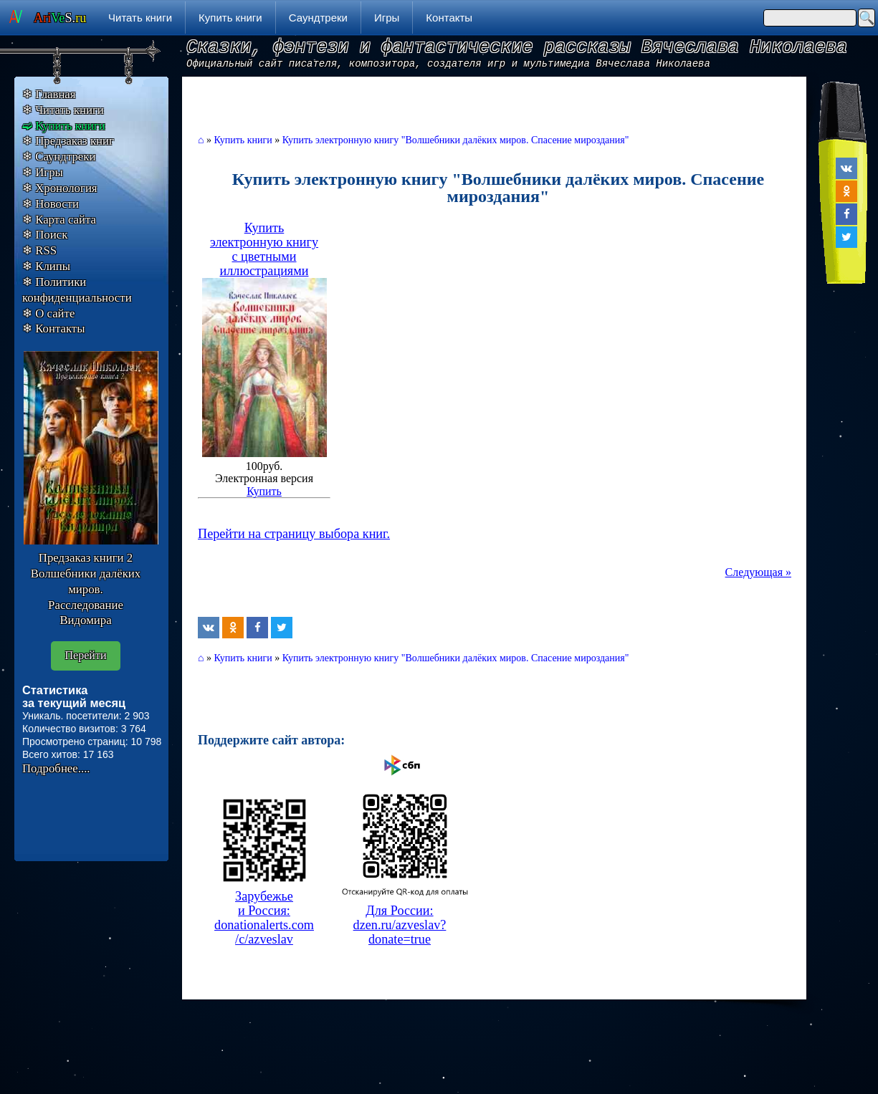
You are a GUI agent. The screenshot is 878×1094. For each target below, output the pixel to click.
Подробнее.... (56, 768)
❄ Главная (49, 94)
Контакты (449, 17)
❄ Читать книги (63, 110)
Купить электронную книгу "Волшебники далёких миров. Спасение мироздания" (455, 140)
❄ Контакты (53, 328)
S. (60, 17)
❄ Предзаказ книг (68, 141)
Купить (264, 491)
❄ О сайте (48, 313)
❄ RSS (39, 250)
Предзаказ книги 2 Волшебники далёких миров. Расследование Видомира (85, 589)
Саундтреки (318, 17)
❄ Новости (50, 204)
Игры (386, 17)
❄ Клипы (46, 266)
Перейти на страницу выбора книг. (294, 534)
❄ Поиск (44, 234)
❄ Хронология (59, 188)
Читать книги (140, 17)
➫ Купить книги (63, 126)
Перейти (86, 655)
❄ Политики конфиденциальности (77, 289)
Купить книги (230, 17)
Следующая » (758, 572)
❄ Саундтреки (58, 156)
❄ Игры (42, 172)
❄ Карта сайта (59, 219)
